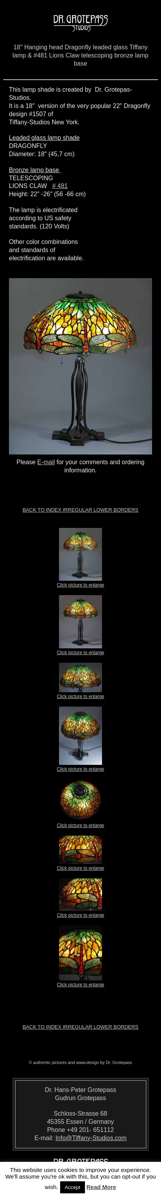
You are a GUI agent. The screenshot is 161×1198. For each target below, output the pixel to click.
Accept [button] (72, 1187)
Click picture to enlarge (80, 583)
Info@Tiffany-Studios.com (90, 1138)
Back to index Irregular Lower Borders (80, 510)
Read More (101, 1187)
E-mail (46, 462)
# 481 (60, 186)
